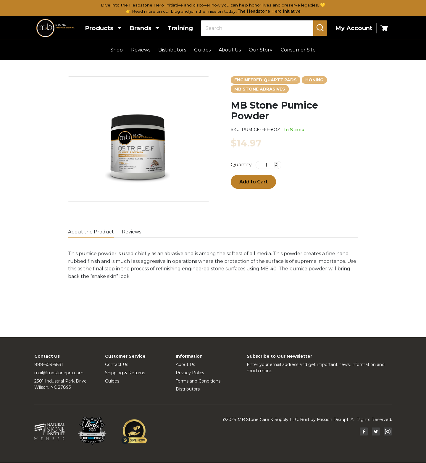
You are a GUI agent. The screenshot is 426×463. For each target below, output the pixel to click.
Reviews (140, 50)
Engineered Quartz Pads (265, 80)
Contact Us (116, 364)
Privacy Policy (190, 372)
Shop (116, 50)
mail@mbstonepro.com (58, 372)
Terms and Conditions (198, 381)
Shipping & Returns (125, 372)
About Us (230, 50)
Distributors (172, 50)
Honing (314, 80)
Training (177, 28)
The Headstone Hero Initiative (269, 11)
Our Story (260, 50)
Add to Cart (253, 182)
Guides (202, 50)
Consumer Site (298, 50)
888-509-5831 (48, 364)
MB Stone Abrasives (259, 89)
